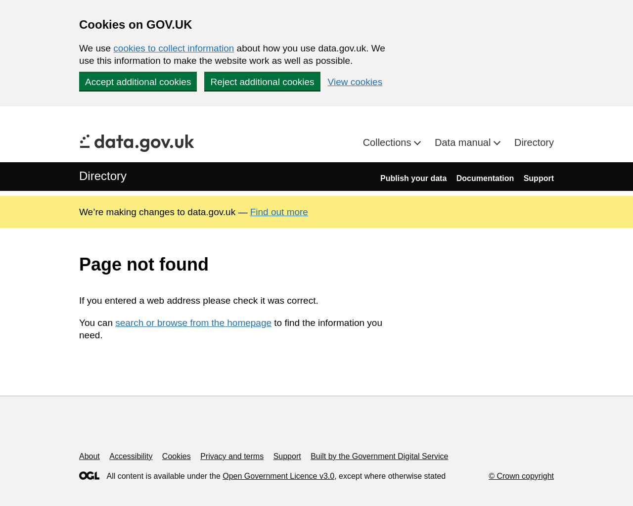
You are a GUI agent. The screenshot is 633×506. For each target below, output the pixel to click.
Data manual (464, 142)
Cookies (176, 456)
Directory (534, 142)
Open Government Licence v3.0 (278, 476)
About (89, 456)
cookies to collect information (173, 48)
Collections (388, 142)
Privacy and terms (232, 456)
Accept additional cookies (138, 82)
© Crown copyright (521, 476)
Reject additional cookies (262, 82)
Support (539, 178)
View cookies (355, 82)
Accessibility (130, 456)
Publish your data (413, 178)
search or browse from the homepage (193, 323)
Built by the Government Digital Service (379, 456)
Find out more (279, 212)
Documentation (485, 178)
